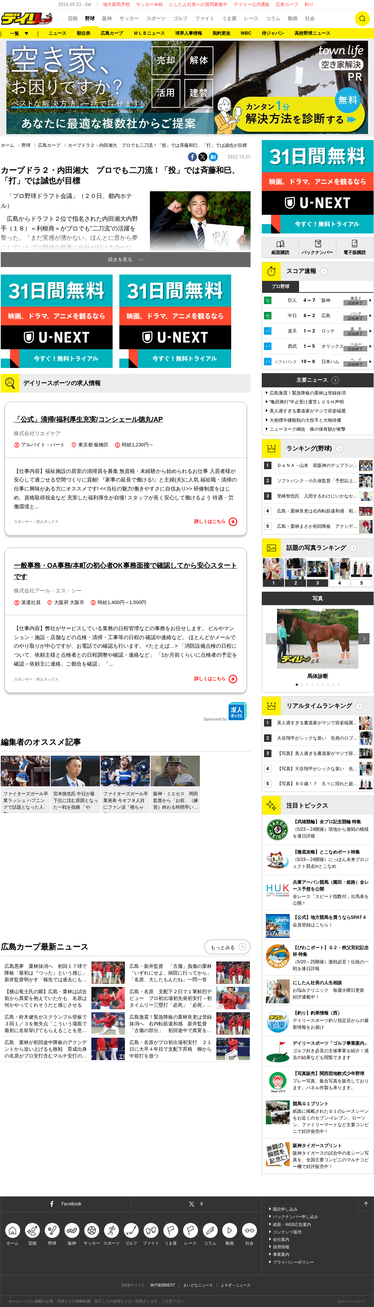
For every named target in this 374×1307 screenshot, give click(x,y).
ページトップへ (365, 1203)
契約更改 (221, 33)
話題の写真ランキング (316, 548)
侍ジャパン (273, 33)
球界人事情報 (188, 33)
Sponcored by (225, 711)
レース (251, 18)
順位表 (83, 33)
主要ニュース (312, 380)
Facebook (71, 1204)
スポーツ (156, 18)
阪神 (107, 18)
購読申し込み (285, 1209)
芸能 (73, 18)
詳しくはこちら (216, 521)
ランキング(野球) (309, 448)
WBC (246, 33)
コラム (273, 18)
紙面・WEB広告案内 (292, 1224)
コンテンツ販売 (287, 1232)
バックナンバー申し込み (295, 1216)
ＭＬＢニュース (149, 33)
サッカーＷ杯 (149, 4)
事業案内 (281, 1254)
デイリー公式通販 (252, 4)
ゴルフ (180, 18)
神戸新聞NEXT (162, 1285)
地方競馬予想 (116, 4)
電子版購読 (354, 252)
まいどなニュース (198, 1285)
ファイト (204, 18)
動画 (293, 18)
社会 (310, 18)
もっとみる (223, 947)
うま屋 (229, 18)
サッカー (129, 18)
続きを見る (120, 259)
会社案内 (281, 1239)
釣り (309, 4)
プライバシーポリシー (293, 1262)
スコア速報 (301, 271)
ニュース (57, 33)
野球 (90, 18)
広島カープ (287, 4)
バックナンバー (317, 252)
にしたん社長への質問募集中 (198, 4)
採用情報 (281, 1247)
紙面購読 (280, 252)
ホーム (7, 145)
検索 (362, 18)
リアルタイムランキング (319, 706)
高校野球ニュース (312, 33)
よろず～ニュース (236, 1285)
